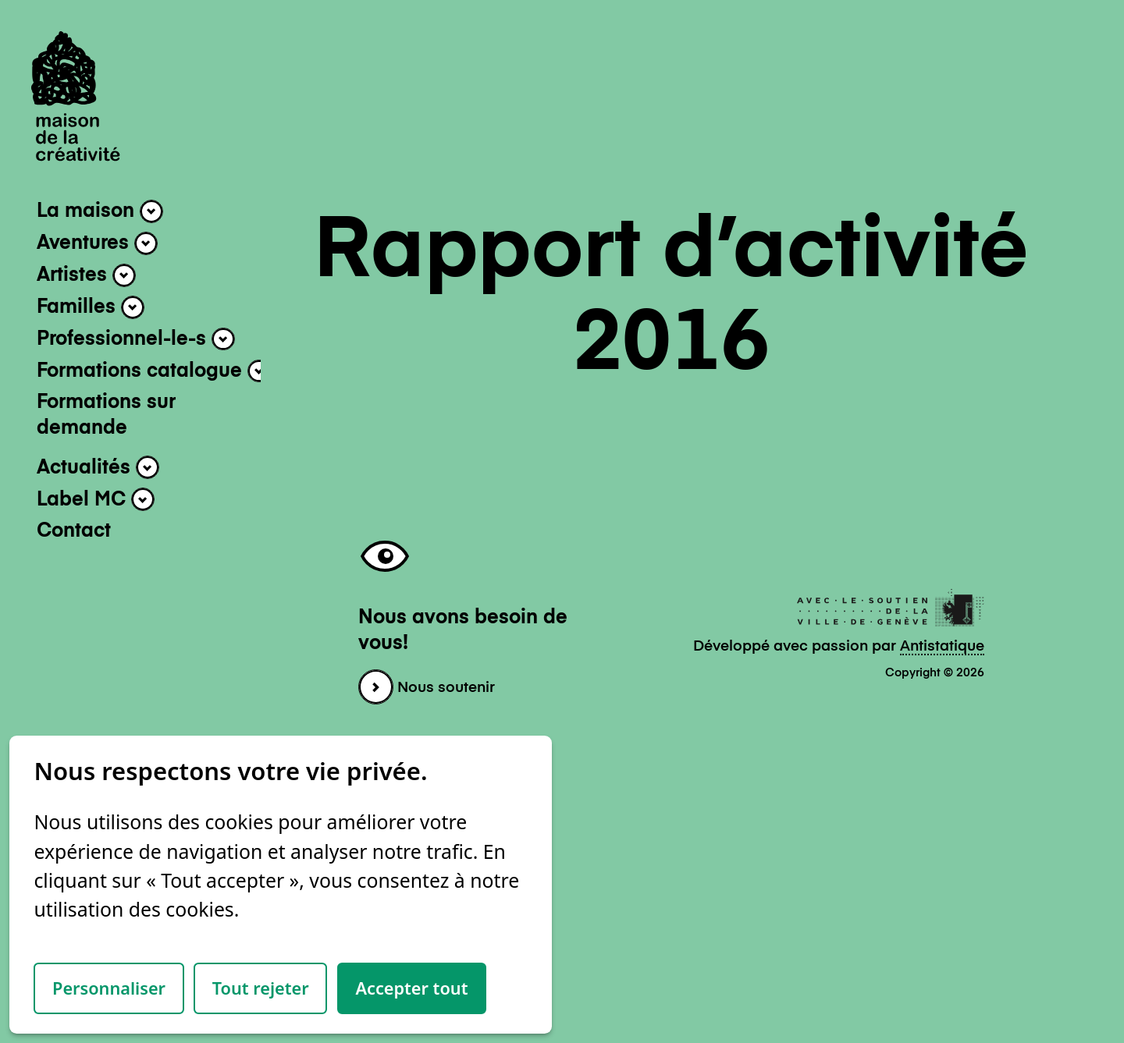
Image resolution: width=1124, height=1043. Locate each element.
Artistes (86, 275)
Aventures (97, 243)
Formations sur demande (106, 415)
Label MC (96, 499)
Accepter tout (411, 988)
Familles (90, 307)
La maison (100, 211)
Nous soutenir (427, 688)
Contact (74, 531)
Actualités (98, 467)
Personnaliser (108, 988)
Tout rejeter (260, 988)
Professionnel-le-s (136, 339)
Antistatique (942, 647)
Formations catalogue (154, 371)
